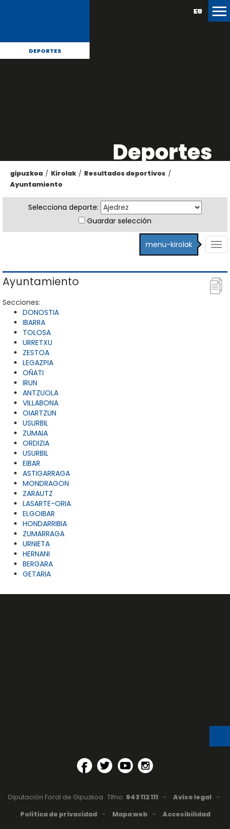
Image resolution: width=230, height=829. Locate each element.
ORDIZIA (36, 443)
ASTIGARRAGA (46, 473)
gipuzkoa (26, 173)
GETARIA (37, 574)
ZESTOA (36, 353)
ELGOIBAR (39, 514)
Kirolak (63, 173)
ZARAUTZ (38, 493)
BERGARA (38, 564)
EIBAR (31, 463)
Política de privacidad (58, 814)
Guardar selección (119, 221)
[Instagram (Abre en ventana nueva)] (145, 765)
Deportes (45, 51)
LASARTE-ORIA (47, 504)
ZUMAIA (35, 433)
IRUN (30, 383)
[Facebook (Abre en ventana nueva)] (84, 765)
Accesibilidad (186, 814)
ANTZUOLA (40, 393)
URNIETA (36, 544)
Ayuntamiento (36, 184)
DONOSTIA (41, 312)
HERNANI (36, 554)
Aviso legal (192, 797)
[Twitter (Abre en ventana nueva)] (104, 765)
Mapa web (129, 814)
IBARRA (34, 322)
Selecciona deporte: (63, 207)
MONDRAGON (46, 483)
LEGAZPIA (38, 363)
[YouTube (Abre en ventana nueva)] (125, 765)
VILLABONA (40, 403)
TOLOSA (37, 332)
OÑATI (33, 373)
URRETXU (37, 343)
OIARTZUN (39, 413)
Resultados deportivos (125, 173)
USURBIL (35, 423)
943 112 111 (142, 797)
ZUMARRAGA (43, 534)
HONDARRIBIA (45, 524)
